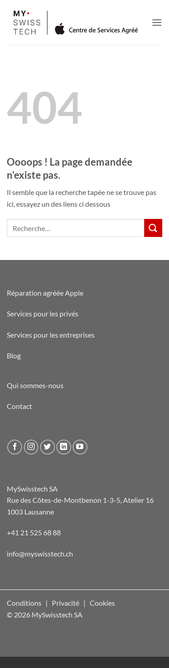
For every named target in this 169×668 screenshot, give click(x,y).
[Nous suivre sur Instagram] (31, 447)
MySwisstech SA (32, 488)
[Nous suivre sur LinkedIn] (63, 447)
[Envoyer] (153, 228)
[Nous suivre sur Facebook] (14, 447)
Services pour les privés (42, 313)
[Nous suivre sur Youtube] (80, 447)
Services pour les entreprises (51, 334)
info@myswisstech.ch (40, 553)
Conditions (24, 602)
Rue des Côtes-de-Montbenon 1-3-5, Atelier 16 (80, 500)
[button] (156, 22)
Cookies (102, 602)
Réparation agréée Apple (45, 292)
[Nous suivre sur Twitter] (47, 447)
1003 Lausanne (30, 511)
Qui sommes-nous (35, 385)
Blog (14, 355)
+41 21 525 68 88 (34, 532)
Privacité (65, 602)
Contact (19, 406)
